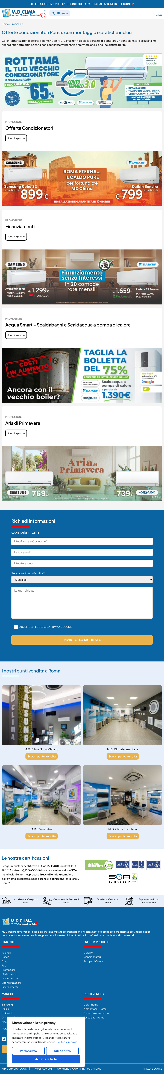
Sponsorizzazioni (11, 982)
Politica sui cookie (67, 1041)
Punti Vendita (94, 994)
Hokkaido (7, 1013)
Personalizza (28, 1051)
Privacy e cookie (61, 626)
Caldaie (88, 952)
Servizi (5, 956)
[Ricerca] (53, 13)
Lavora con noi (10, 978)
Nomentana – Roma (95, 1008)
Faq (4, 965)
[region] (46, 1042)
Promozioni (8, 969)
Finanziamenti (10, 986)
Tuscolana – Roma (94, 1017)
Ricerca (62, 13)
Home (5, 23)
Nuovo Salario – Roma (96, 1013)
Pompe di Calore (93, 961)
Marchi (7, 994)
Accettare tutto (46, 1059)
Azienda (6, 952)
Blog (4, 961)
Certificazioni (9, 974)
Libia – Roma (91, 1004)
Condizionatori (92, 956)
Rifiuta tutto (62, 1051)
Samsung (7, 1004)
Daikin (5, 1008)
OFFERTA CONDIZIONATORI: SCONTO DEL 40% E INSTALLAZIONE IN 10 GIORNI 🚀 (82, 4)
